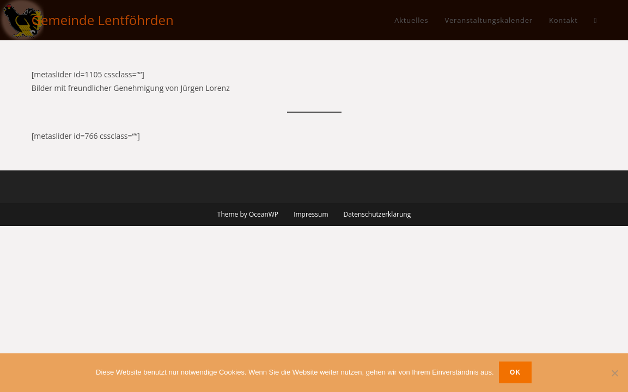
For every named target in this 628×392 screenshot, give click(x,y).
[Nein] (614, 372)
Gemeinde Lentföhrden (103, 20)
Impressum (311, 214)
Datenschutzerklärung (377, 214)
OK (515, 373)
